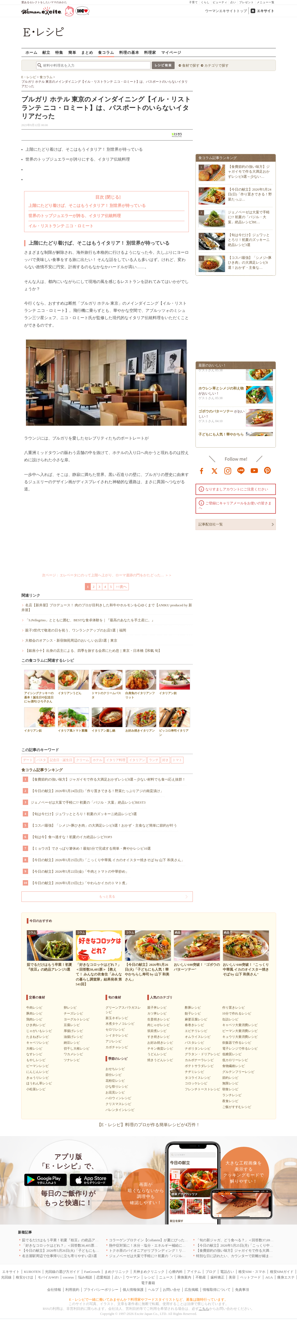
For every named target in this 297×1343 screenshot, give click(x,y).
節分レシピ (114, 1075)
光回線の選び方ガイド (62, 1272)
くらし (205, 2)
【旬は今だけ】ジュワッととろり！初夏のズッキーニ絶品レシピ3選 (84, 814)
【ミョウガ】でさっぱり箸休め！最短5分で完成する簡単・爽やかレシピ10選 (91, 848)
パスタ (41, 760)
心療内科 (176, 1272)
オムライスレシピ (197, 1037)
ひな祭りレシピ (117, 1086)
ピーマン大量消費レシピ (240, 1031)
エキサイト (265, 11)
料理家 (150, 52)
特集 (59, 52)
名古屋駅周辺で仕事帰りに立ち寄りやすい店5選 (59, 1256)
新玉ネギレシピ (117, 1018)
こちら (204, 1309)
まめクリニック (116, 1272)
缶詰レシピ (230, 1019)
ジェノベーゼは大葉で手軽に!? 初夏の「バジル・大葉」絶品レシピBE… (249, 217)
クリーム (82, 760)
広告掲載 (191, 1290)
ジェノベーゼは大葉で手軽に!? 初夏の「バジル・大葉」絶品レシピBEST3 (88, 802)
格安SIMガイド (282, 1272)
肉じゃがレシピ (158, 1025)
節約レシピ (230, 1078)
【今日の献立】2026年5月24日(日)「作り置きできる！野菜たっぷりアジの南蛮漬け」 (97, 791)
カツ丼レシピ (157, 1013)
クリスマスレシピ (118, 1104)
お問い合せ (171, 1290)
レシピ (149, 1277)
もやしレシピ (36, 1060)
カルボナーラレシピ (199, 1060)
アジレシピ (114, 1041)
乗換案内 (184, 1277)
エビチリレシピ (196, 1031)
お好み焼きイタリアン (140, 719)
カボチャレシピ (117, 1047)
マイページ (171, 52)
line (241, 470)
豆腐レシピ (72, 1025)
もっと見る (107, 896)
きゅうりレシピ (37, 1078)
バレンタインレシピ (120, 1110)
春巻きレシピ (194, 1025)
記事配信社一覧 (210, 524)
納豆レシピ (72, 1043)
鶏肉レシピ (34, 1019)
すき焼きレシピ (158, 1037)
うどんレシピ (157, 1054)
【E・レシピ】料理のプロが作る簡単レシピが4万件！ (148, 1124)
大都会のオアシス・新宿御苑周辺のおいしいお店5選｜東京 (71, 640)
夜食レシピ (230, 1101)
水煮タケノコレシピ (120, 1024)
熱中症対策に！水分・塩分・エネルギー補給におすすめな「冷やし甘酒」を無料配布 (175, 1245)
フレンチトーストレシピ (202, 1089)
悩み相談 (85, 1277)
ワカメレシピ (73, 1054)
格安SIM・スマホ (251, 1272)
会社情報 (54, 1290)
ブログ (210, 1272)
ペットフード (250, 1277)
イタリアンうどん (73, 682)
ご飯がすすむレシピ (236, 1107)
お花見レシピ (115, 1092)
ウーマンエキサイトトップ (226, 11)
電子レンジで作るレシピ (240, 1048)
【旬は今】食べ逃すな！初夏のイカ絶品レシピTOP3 (71, 837)
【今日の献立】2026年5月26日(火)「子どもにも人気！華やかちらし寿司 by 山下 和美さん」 (93, 1251)
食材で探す (191, 65)
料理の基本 (129, 52)
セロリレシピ (115, 1029)
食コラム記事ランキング (42, 770)
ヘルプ (153, 1290)
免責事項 (242, 1290)
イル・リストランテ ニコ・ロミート (61, 226)
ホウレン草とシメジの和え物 (221, 390)
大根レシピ (34, 1048)
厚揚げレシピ (73, 1031)
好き (165, 760)
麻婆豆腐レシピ (196, 1019)
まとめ (87, 52)
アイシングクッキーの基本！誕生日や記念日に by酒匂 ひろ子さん (39, 686)
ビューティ (220, 2)
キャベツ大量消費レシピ (240, 1025)
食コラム (106, 52)
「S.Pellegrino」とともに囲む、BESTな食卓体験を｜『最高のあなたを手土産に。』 (90, 620)
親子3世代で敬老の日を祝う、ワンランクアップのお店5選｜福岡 (75, 630)
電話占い (227, 1272)
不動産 (201, 1277)
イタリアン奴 (174, 682)
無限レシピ (230, 1083)
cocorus (68, 1277)
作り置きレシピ (233, 1007)
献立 (46, 52)
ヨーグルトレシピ (76, 1019)
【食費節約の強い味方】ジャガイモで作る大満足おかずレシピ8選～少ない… (249, 171)
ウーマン (133, 1277)
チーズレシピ (73, 1013)
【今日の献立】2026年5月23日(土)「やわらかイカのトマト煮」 (80, 883)
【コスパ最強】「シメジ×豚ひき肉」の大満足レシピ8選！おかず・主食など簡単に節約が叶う (104, 825)
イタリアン (137, 760)
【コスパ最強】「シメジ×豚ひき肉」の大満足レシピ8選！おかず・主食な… (250, 262)
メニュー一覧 (266, 2)
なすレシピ (34, 1054)
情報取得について (217, 1290)
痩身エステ (286, 1277)
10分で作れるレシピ (236, 1013)
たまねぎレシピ (37, 1037)
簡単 (72, 52)
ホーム (31, 52)
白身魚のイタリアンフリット (140, 684)
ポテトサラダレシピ (199, 1066)
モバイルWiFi (48, 1277)
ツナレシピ (72, 1060)
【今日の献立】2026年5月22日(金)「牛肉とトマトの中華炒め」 (80, 871)
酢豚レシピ (193, 1007)
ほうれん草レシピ (39, 1083)
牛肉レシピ (34, 1007)
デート (28, 760)
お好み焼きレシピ (160, 1043)
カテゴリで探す (216, 65)
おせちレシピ (115, 1069)
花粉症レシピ (115, 1081)
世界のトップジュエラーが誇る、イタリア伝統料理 (74, 216)
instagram (228, 470)
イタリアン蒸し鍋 (107, 719)
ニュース (166, 1277)
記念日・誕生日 (61, 760)
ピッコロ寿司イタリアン (174, 721)
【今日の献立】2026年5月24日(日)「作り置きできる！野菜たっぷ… (250, 194)
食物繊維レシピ (233, 1066)
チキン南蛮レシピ (160, 1048)
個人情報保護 (133, 1290)
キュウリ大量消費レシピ (240, 1037)
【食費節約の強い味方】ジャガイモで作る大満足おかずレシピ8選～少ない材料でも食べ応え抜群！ (108, 779)
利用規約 (72, 1290)
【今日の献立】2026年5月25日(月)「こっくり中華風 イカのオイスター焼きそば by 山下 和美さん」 (108, 860)
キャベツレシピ (37, 1043)
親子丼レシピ (157, 1007)
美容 (232, 1277)
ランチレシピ (232, 1095)
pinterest (268, 470)
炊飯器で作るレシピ (236, 1043)
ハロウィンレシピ (118, 1098)
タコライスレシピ (197, 1078)
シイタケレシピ (117, 1035)
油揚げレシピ (73, 1037)
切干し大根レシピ (76, 1048)
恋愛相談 (103, 1277)
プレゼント (246, 2)
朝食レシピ (230, 1089)
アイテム (194, 1272)
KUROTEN (32, 1272)
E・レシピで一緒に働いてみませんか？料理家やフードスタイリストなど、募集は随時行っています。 (148, 1299)
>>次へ (121, 587)
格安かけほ (24, 1277)
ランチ (154, 760)
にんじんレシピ (37, 1072)
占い (233, 2)
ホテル (97, 760)
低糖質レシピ (232, 1054)
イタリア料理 (115, 760)
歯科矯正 (217, 1277)
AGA (269, 1277)
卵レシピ (70, 1007)
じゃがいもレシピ (39, 1031)
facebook (202, 470)
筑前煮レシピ (157, 1031)
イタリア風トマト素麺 (73, 719)
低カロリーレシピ (235, 1060)
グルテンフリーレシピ (238, 1072)
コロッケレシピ (196, 1083)
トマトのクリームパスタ (107, 684)
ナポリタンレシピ (197, 1048)
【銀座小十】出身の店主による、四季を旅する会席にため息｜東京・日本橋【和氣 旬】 (93, 651)
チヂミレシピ (194, 1072)
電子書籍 (148, 1283)
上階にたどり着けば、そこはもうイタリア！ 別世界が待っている (87, 205)
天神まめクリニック (148, 1272)
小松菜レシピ (36, 1089)
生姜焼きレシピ (158, 1019)
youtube (254, 470)
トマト (177, 760)
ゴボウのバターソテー (215, 413)
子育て (193, 2)
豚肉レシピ (34, 1013)
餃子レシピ (193, 1013)
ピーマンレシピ (37, 1066)
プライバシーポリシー (101, 1290)
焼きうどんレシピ (160, 1060)
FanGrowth (92, 1272)
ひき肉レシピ (36, 1025)
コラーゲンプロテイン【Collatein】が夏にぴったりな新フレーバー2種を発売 (168, 1240)
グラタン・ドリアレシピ (202, 1054)
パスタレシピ (194, 1043)
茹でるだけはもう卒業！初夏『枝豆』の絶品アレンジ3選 (66, 1240)
